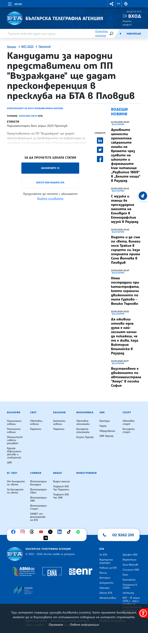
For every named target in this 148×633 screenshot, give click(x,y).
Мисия (103, 572)
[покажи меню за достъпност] (143, 613)
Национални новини (14, 422)
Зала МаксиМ (130, 564)
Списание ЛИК (131, 569)
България (118, 124)
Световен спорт (129, 422)
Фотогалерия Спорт (38, 507)
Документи (106, 582)
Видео (57, 473)
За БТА (103, 554)
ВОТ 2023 (27, 46)
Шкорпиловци (107, 597)
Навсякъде (134, 33)
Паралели (35, 429)
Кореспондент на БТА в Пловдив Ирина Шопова (35, 108)
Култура (104, 421)
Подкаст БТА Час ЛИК (61, 496)
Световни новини (36, 422)
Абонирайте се (50, 168)
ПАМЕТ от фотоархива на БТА (37, 517)
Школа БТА (105, 592)
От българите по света (16, 483)
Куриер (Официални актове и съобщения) (14, 453)
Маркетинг (129, 559)
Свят (33, 412)
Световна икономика (83, 422)
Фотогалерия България (38, 483)
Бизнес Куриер (85, 437)
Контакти (129, 579)
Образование (107, 431)
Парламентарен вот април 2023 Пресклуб (37, 126)
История (104, 577)
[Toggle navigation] (14, 3)
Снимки (35, 473)
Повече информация (84, 624)
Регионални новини (14, 431)
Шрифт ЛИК (130, 554)
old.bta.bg (128, 592)
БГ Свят (12, 473)
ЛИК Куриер (106, 436)
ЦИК (9, 462)
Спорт (127, 412)
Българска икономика (83, 431)
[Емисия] (120, 33)
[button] (112, 4)
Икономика (84, 412)
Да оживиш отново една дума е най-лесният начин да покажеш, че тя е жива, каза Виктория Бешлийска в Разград (124, 336)
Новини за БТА (108, 567)
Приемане (56, 624)
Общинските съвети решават (15, 440)
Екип (125, 574)
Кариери (104, 587)
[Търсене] (111, 33)
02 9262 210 (123, 535)
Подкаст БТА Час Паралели (61, 488)
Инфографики (86, 473)
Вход (134, 16)
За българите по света (15, 491)
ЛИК (102, 412)
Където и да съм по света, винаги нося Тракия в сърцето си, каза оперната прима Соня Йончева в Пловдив (125, 250)
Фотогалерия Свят (38, 491)
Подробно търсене (101, 33)
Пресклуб (44, 46)
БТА (101, 549)
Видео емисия (61, 481)
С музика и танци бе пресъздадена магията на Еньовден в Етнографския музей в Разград (124, 209)
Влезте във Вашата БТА (50, 182)
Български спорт (129, 431)
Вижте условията (50, 198)
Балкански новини (59, 422)
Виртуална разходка (106, 561)
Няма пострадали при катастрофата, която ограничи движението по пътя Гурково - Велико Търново (125, 291)
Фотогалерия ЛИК (38, 499)
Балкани (59, 412)
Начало (11, 46)
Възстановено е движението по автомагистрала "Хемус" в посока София (126, 377)
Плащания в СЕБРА (130, 586)
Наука (102, 426)
